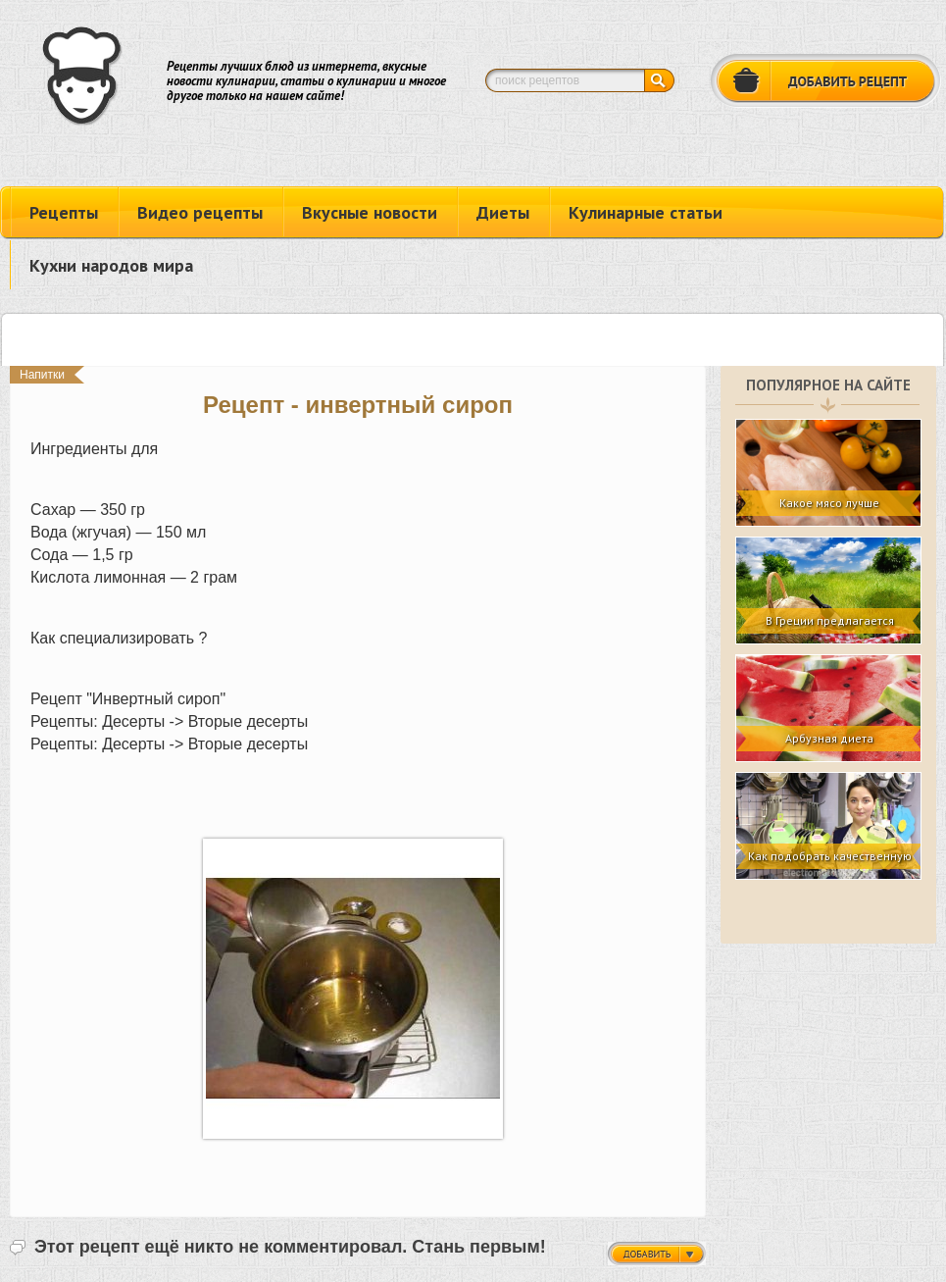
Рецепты (63, 212)
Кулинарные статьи (645, 212)
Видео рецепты (200, 212)
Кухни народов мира (111, 265)
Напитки (42, 375)
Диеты (502, 212)
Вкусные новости (369, 212)
